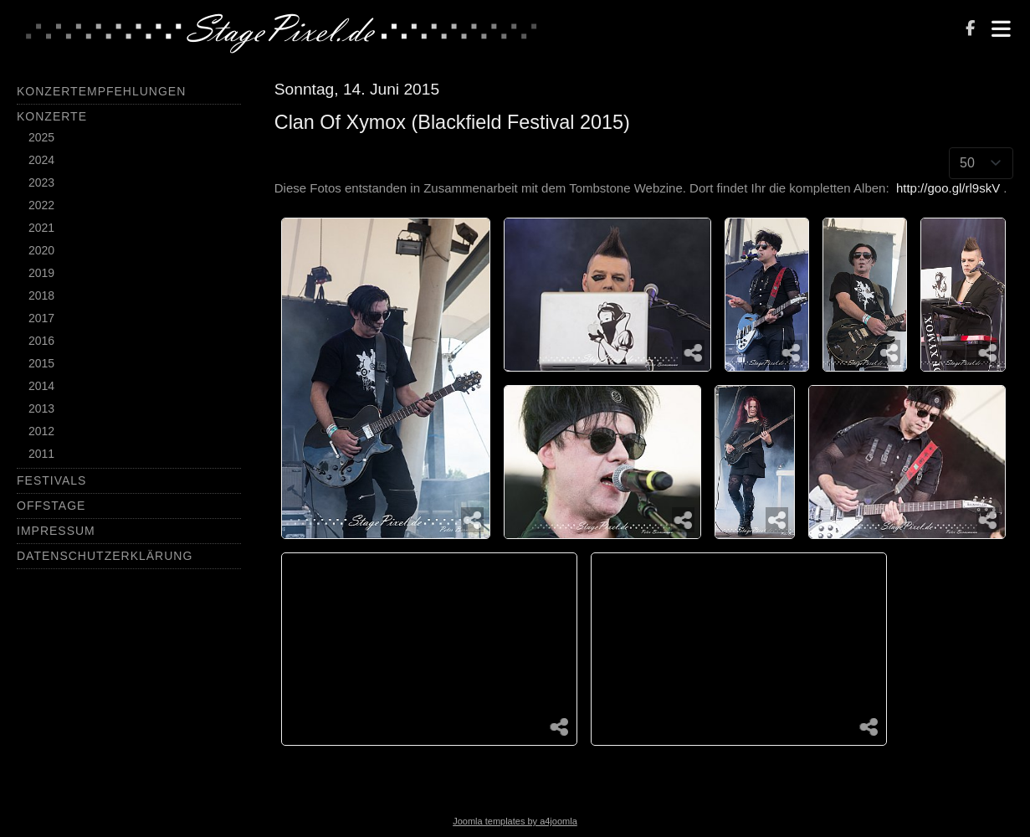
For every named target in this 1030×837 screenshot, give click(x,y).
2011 (41, 453)
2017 (41, 318)
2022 (41, 205)
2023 (41, 182)
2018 (41, 295)
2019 (41, 273)
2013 (41, 408)
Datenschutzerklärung (104, 555)
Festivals (51, 480)
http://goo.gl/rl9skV (948, 188)
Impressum (56, 530)
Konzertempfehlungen (101, 91)
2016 (41, 340)
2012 (41, 431)
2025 (41, 137)
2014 (41, 386)
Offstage (51, 505)
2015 (41, 363)
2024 (41, 160)
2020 (41, 250)
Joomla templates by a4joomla (515, 821)
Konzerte (52, 116)
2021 (41, 227)
